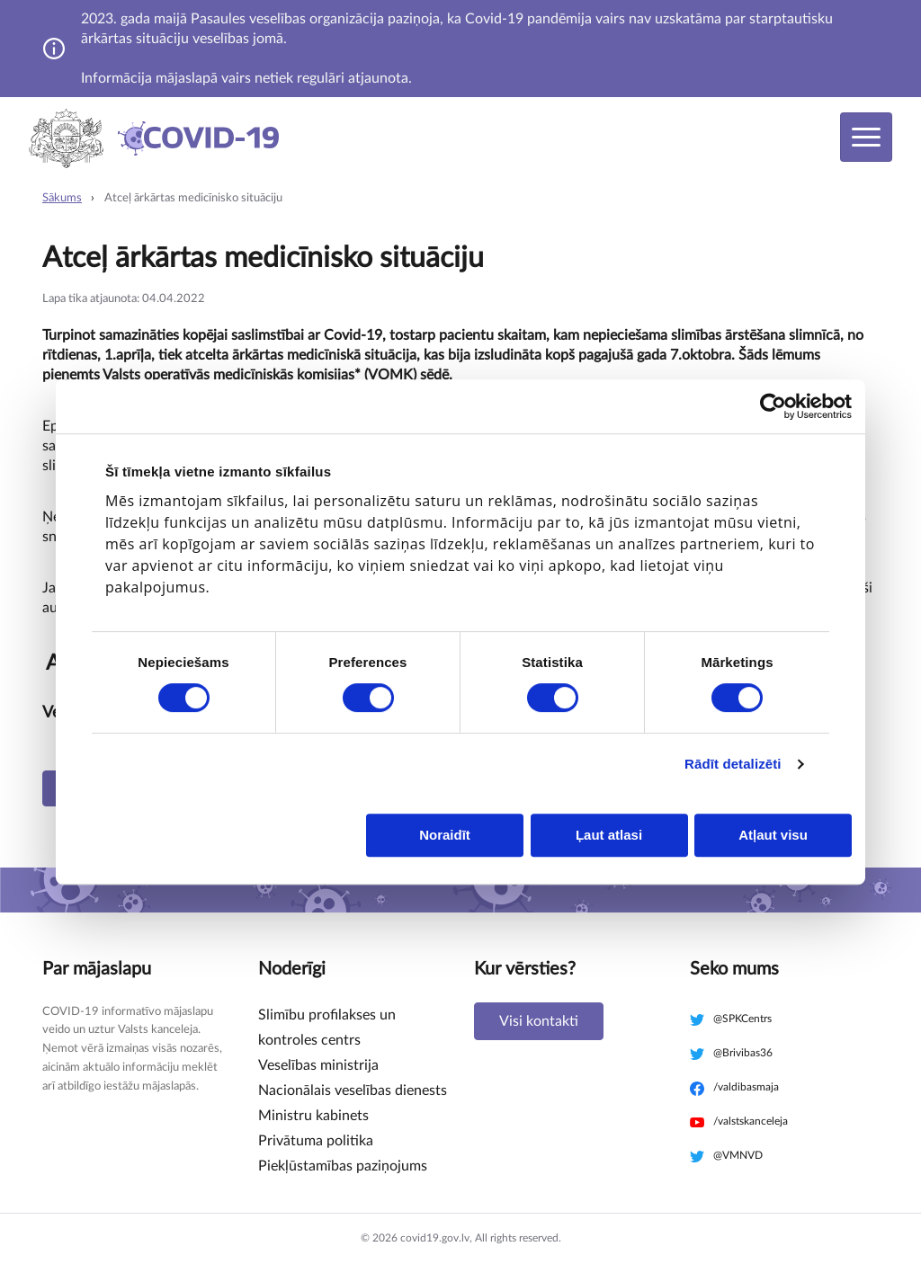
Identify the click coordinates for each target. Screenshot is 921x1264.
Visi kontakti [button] (538, 1021)
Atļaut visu (773, 834)
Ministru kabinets (313, 1115)
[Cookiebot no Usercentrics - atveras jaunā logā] (773, 406)
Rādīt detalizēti (732, 763)
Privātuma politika (315, 1141)
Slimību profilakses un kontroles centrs (327, 1027)
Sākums (62, 198)
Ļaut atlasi (609, 834)
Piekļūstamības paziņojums (342, 1166)
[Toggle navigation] (866, 137)
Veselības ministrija (318, 1065)
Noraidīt (444, 834)
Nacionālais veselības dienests (352, 1090)
